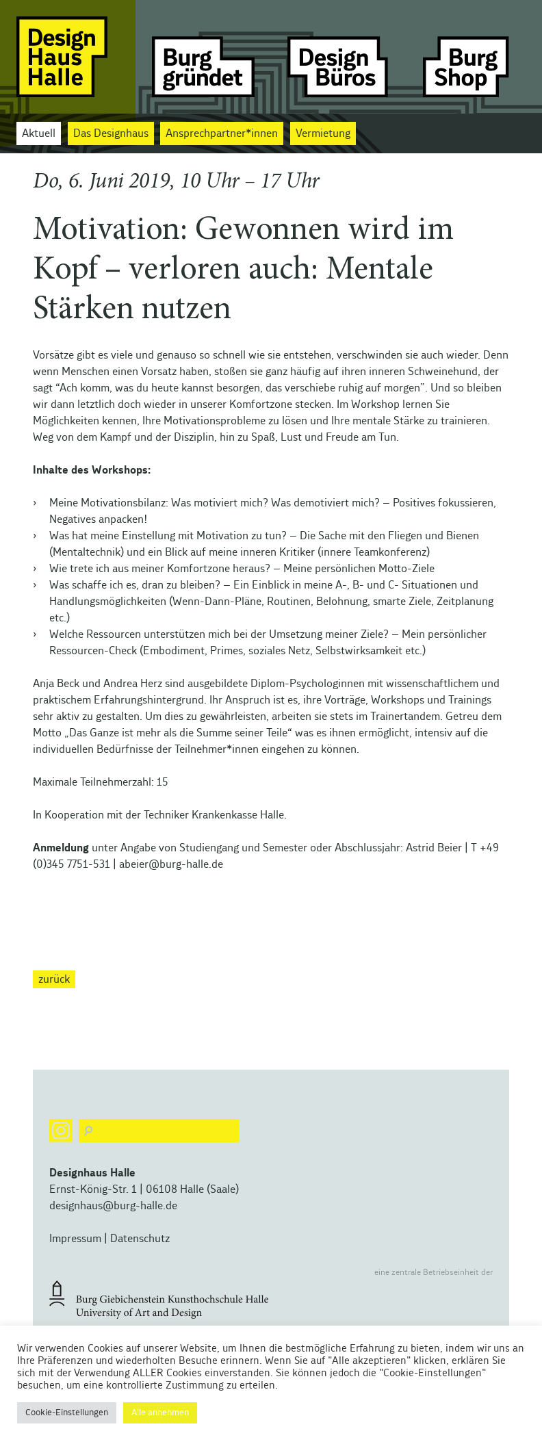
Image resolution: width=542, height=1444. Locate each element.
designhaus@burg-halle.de (113, 1205)
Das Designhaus (111, 133)
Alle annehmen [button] (160, 1412)
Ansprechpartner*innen (222, 133)
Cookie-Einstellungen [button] (66, 1412)
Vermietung (323, 133)
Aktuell (38, 133)
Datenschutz (140, 1238)
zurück (54, 979)
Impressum (75, 1238)
